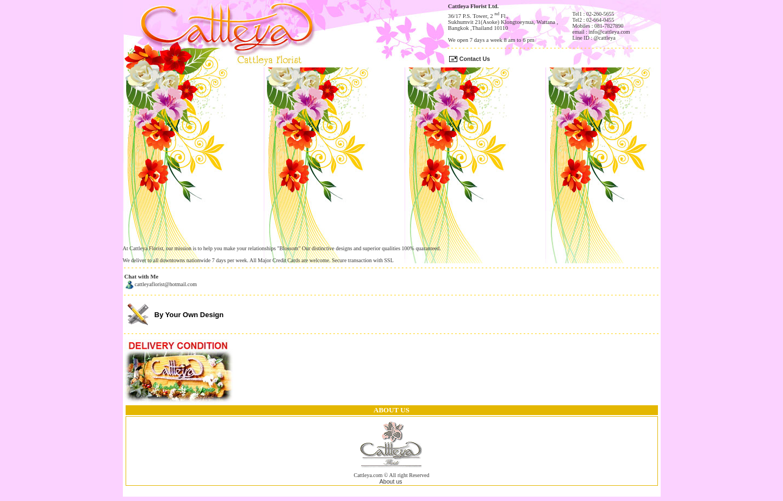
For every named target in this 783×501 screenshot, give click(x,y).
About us (391, 481)
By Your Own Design (188, 315)
